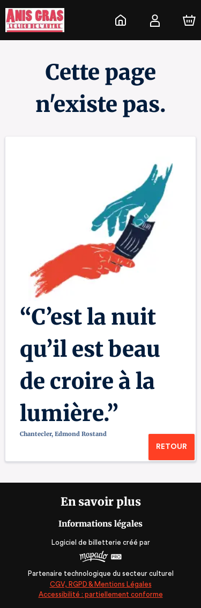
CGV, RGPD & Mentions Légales (101, 584)
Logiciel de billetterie (86, 542)
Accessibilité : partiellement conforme (100, 594)
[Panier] (189, 20)
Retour (171, 446)
